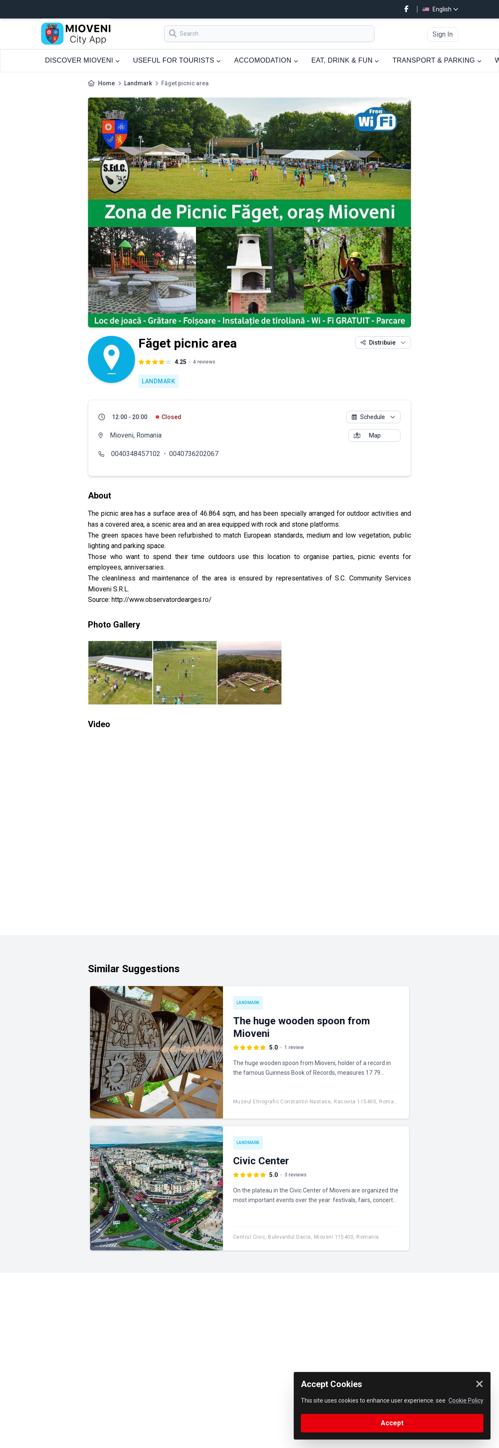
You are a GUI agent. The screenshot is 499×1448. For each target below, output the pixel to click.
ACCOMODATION (266, 60)
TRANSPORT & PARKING (437, 60)
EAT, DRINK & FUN (345, 60)
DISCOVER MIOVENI (82, 60)
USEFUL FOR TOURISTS (176, 60)
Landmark (138, 83)
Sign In (443, 34)
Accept (392, 1423)
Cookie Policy (466, 1400)
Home (106, 83)
